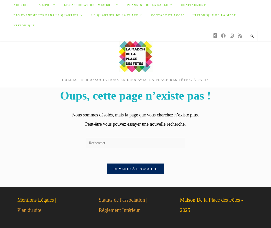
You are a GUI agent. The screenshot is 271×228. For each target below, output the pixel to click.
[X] (215, 36)
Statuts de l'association (122, 200)
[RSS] (240, 35)
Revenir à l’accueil (135, 169)
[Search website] (252, 36)
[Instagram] (232, 35)
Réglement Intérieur (119, 210)
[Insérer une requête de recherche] (135, 143)
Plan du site (29, 210)
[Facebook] (223, 35)
